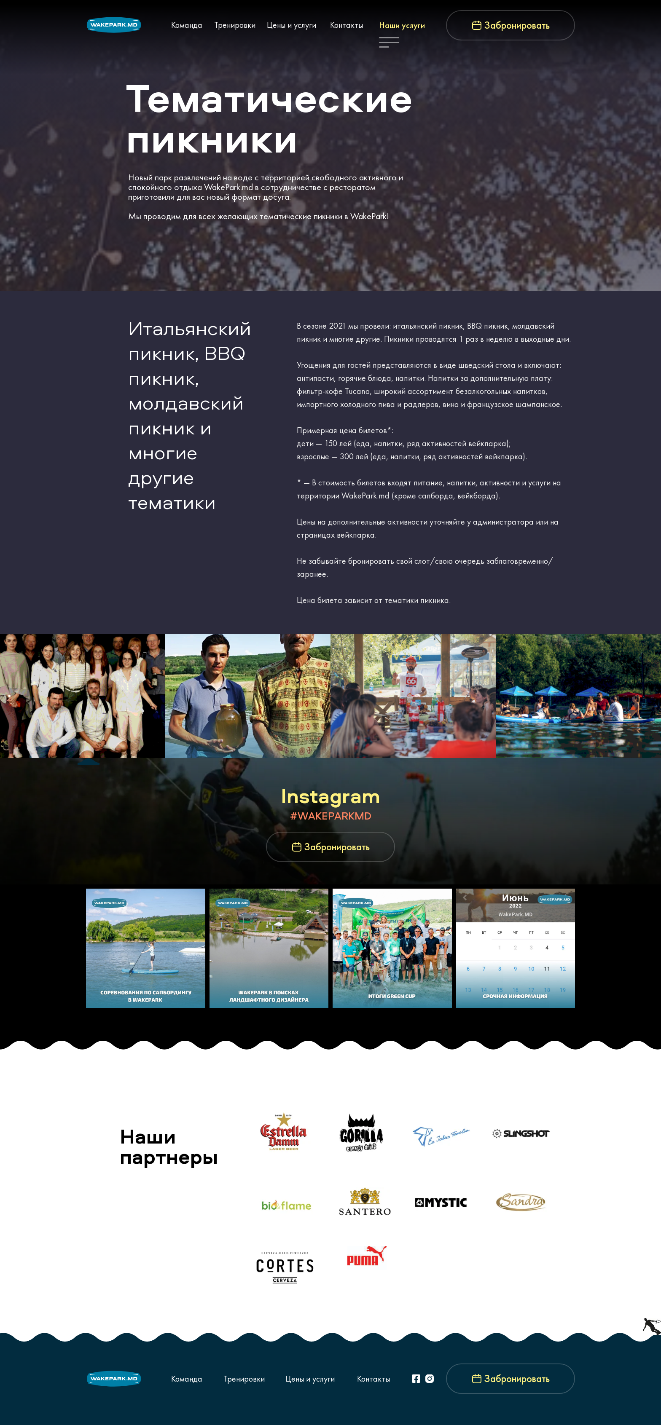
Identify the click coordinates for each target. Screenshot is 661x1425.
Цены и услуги (291, 25)
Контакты (346, 25)
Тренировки (234, 25)
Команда (186, 25)
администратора (503, 522)
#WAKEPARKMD (330, 815)
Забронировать (517, 25)
